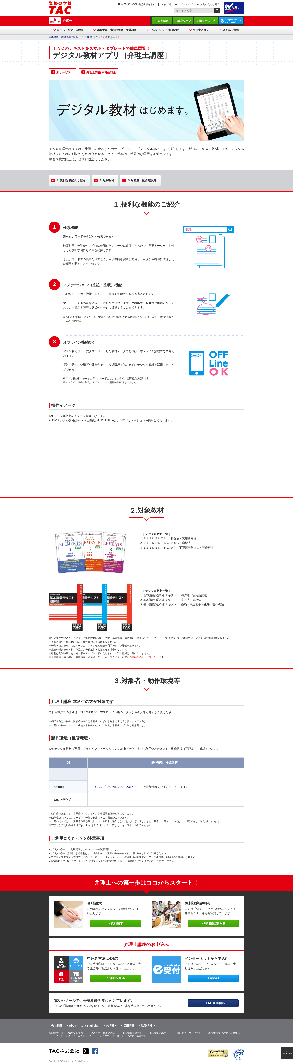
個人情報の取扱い (159, 1033)
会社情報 (57, 1025)
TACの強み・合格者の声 (164, 29)
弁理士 (67, 21)
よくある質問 (231, 29)
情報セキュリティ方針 (189, 1033)
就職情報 (146, 1025)
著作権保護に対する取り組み (224, 1033)
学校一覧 (166, 4)
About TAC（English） (84, 1025)
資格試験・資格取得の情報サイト (67, 37)
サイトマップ (185, 4)
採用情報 (128, 1025)
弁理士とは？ (201, 29)
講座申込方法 (207, 20)
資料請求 (163, 20)
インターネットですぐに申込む (233, 20)
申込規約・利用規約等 (103, 1033)
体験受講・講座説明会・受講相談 (117, 29)
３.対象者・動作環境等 (142, 180)
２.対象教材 (106, 180)
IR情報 (110, 1025)
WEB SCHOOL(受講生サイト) (137, 4)
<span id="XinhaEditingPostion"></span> (146, 457)
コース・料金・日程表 (70, 29)
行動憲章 (54, 1033)
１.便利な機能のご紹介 (70, 180)
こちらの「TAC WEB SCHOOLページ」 (117, 787)
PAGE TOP (287, 1054)
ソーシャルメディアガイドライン (74, 1036)
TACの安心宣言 (74, 1033)
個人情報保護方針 (132, 1033)
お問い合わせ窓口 (210, 4)
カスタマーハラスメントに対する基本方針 (123, 1036)
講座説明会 (184, 20)
